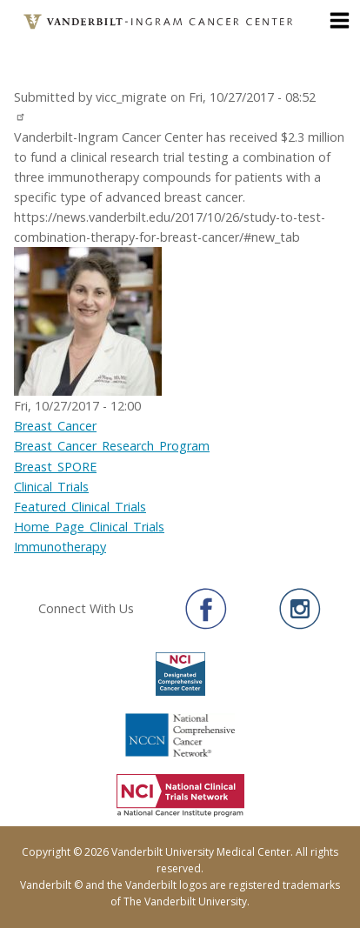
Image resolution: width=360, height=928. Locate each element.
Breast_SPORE (55, 466)
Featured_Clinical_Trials (80, 506)
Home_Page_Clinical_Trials (89, 526)
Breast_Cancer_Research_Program (112, 445)
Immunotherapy (60, 546)
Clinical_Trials (51, 486)
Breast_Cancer (55, 425)
